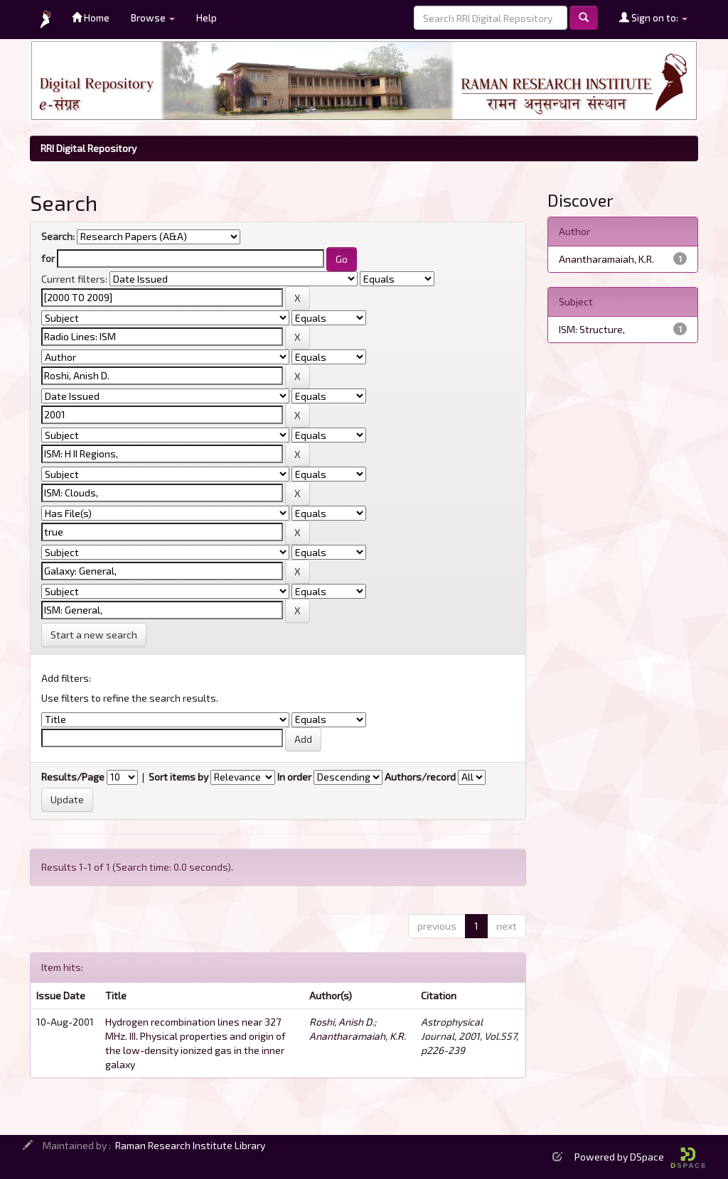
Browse (153, 17)
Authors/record (420, 777)
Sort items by (178, 777)
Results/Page (73, 777)
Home (90, 17)
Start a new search (93, 635)
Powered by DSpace (639, 1157)
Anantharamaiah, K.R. (357, 1036)
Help (206, 17)
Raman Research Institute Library (190, 1145)
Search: (58, 236)
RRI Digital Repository (88, 148)
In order (294, 777)
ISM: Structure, (592, 329)
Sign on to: (653, 17)
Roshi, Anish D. (341, 1022)
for (48, 258)
